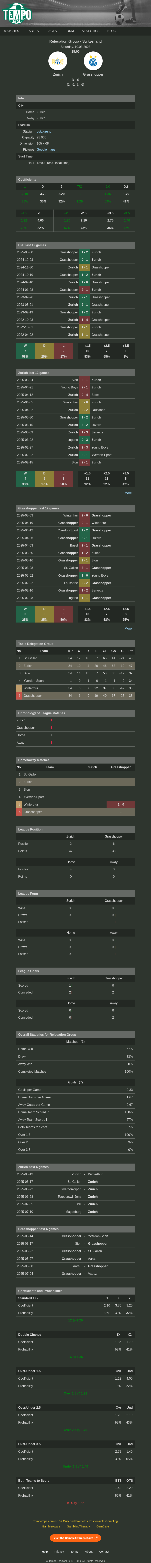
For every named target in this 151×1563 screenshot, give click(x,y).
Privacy (59, 1551)
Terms (74, 1551)
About (88, 1551)
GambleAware (51, 1526)
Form (69, 31)
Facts (52, 31)
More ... (130, 493)
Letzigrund (44, 131)
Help (45, 1551)
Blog (111, 31)
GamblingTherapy (78, 1526)
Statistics (90, 31)
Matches (11, 31)
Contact (104, 1551)
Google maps (46, 149)
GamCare (103, 1526)
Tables (33, 31)
